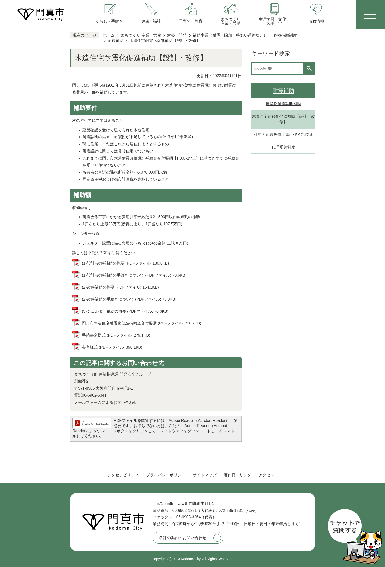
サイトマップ (204, 475)
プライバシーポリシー (165, 475)
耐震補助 (116, 41)
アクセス (266, 475)
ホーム (109, 35)
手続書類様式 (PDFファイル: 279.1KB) (116, 335)
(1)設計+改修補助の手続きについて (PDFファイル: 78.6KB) (134, 275)
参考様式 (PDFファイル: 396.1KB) (112, 347)
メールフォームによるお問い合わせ (105, 402)
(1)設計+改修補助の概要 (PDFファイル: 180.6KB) (125, 263)
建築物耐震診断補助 (283, 104)
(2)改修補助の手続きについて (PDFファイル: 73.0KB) (129, 299)
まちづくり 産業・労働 (141, 35)
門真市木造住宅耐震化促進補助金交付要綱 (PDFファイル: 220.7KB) (141, 323)
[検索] (278, 68)
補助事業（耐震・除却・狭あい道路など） (230, 35)
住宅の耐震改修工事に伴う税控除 (283, 135)
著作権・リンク (237, 475)
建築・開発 (177, 35)
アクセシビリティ (123, 475)
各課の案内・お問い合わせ (182, 538)
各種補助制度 (285, 35)
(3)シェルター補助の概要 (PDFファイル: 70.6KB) (125, 311)
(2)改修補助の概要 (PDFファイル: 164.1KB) (120, 287)
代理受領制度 (283, 147)
